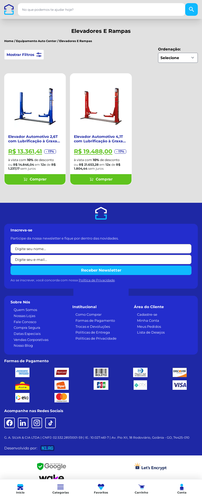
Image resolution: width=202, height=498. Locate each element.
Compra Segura (27, 327)
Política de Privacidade (97, 280)
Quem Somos (25, 310)
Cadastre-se (147, 314)
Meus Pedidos (149, 326)
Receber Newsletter (101, 270)
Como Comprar (88, 314)
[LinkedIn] (23, 423)
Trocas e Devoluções (92, 326)
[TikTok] (50, 423)
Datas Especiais (27, 333)
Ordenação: (169, 49)
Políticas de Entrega (92, 332)
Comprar (35, 179)
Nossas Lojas (24, 316)
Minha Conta (148, 320)
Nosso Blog (23, 345)
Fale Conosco (25, 322)
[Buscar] (191, 9)
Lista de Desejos (151, 332)
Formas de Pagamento (95, 320)
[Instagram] (37, 423)
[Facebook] (9, 423)
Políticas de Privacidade (96, 338)
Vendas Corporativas (31, 340)
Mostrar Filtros (24, 54)
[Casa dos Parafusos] (9, 9)
